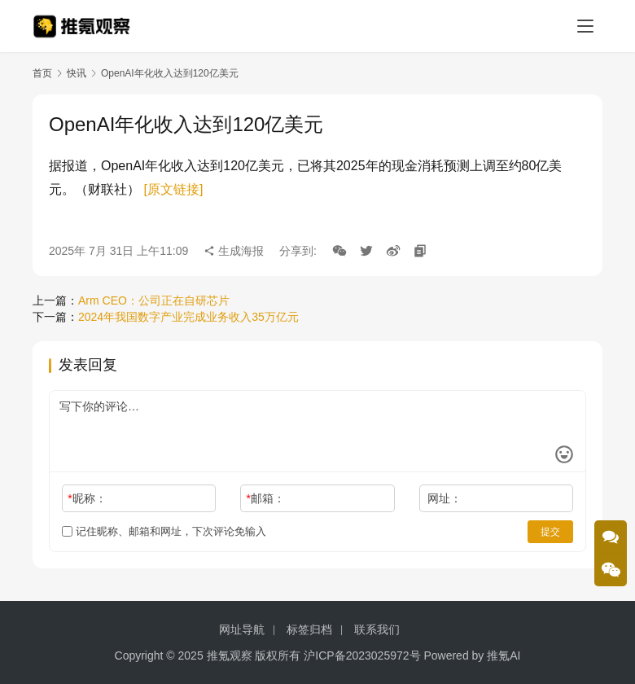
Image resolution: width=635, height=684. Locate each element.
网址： (444, 498)
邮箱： (266, 498)
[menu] (585, 26)
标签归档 (309, 629)
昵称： (87, 498)
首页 (42, 73)
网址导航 (242, 629)
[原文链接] (173, 189)
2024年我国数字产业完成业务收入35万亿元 (188, 316)
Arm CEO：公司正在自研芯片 (154, 300)
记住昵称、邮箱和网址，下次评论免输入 (164, 531)
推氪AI (503, 655)
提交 (550, 531)
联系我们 (377, 629)
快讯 (76, 73)
